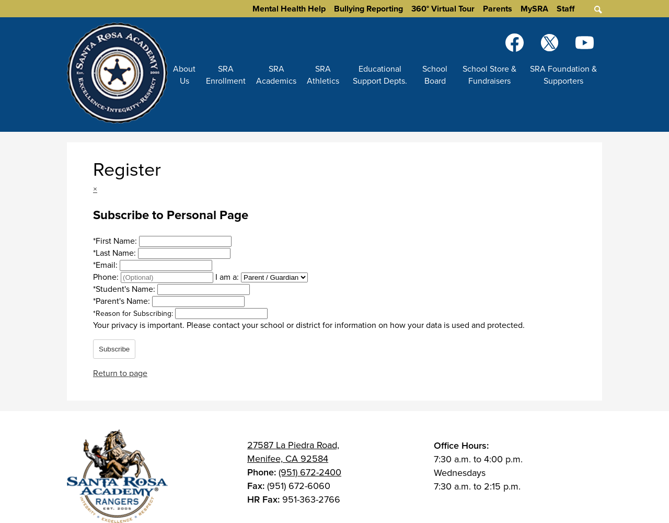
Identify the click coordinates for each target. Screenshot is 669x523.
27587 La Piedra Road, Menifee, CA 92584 (293, 451)
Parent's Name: (122, 301)
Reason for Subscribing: (134, 313)
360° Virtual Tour (443, 9)
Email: (106, 265)
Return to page (120, 373)
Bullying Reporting (368, 9)
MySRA (534, 9)
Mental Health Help (289, 9)
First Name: (116, 241)
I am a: (227, 277)
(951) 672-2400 (310, 472)
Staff (565, 9)
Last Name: (115, 253)
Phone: (107, 277)
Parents (497, 9)
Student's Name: (125, 289)
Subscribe (114, 349)
